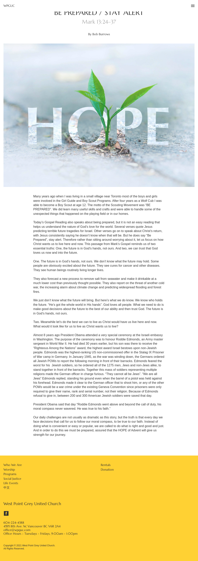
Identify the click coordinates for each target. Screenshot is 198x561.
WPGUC (9, 6)
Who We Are (12, 465)
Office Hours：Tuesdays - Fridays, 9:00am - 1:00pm (40, 533)
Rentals (106, 465)
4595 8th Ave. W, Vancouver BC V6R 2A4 (32, 526)
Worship (9, 469)
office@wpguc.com (16, 530)
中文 (6, 487)
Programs (9, 474)
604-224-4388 (13, 522)
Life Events (10, 483)
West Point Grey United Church (32, 503)
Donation (107, 469)
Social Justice (12, 478)
